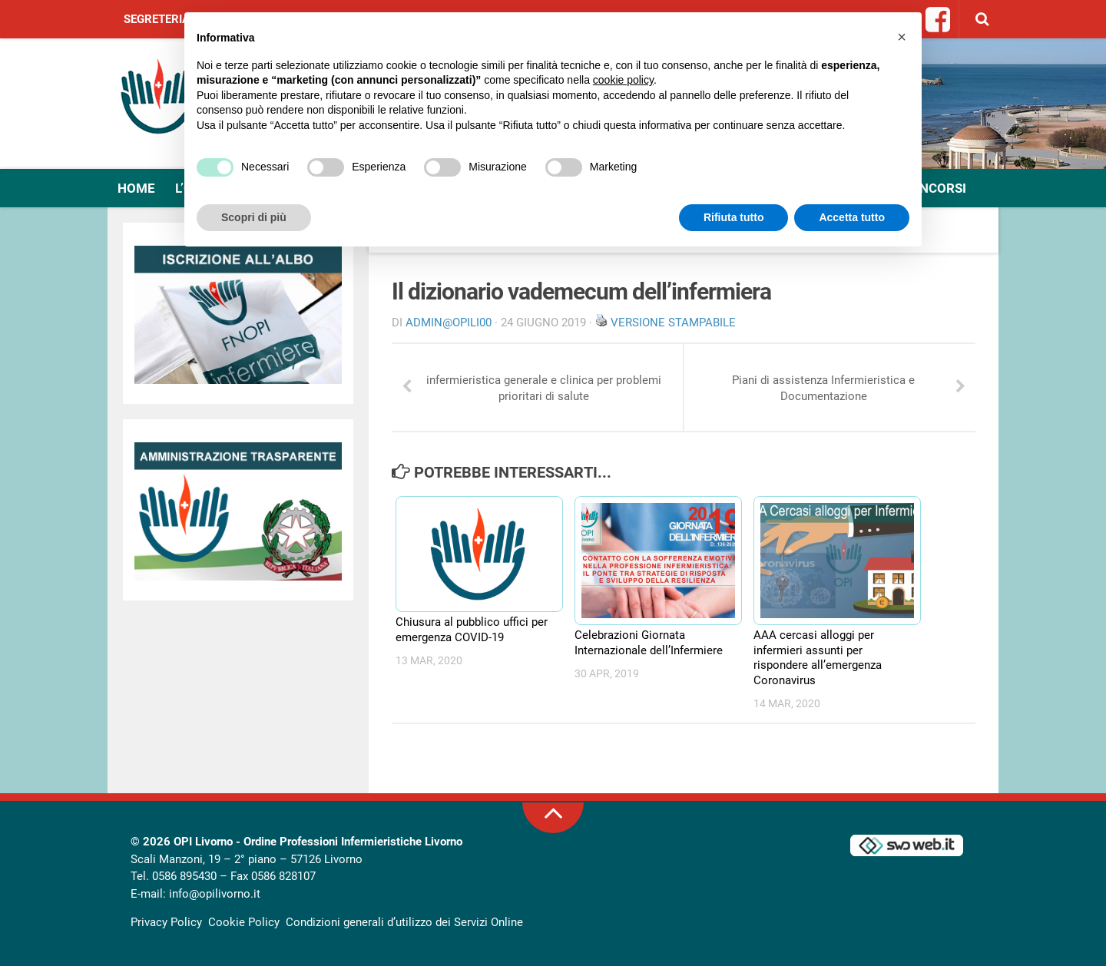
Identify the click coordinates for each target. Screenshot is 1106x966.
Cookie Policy (244, 922)
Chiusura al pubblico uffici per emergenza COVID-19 (472, 629)
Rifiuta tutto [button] (734, 217)
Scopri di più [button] (253, 217)
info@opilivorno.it (214, 894)
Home (136, 188)
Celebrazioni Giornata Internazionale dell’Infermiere (649, 642)
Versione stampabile (673, 322)
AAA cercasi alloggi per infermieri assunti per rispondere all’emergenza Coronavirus (817, 657)
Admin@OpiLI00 (449, 322)
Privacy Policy (166, 922)
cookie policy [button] (623, 80)
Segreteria (157, 19)
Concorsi (934, 188)
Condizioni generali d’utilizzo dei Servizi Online (404, 922)
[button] (901, 37)
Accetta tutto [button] (852, 217)
